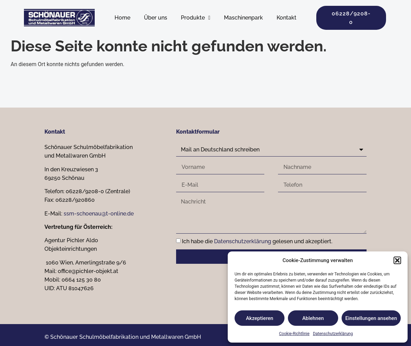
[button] (397, 260)
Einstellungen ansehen (371, 318)
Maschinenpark (243, 17)
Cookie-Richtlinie (294, 333)
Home (122, 17)
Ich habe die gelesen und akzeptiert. (257, 241)
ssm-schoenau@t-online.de (99, 213)
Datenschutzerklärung (333, 333)
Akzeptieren (259, 318)
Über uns (155, 17)
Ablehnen (313, 318)
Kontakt (286, 17)
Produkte (195, 18)
